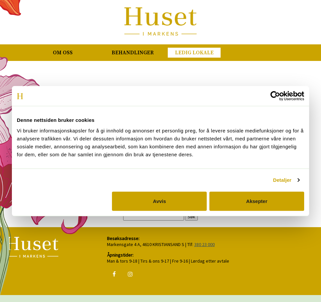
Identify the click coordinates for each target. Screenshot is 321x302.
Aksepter (256, 201)
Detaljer (282, 180)
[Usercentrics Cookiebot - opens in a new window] (275, 96)
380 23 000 (204, 244)
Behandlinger (133, 52)
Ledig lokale (194, 52)
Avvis (159, 201)
